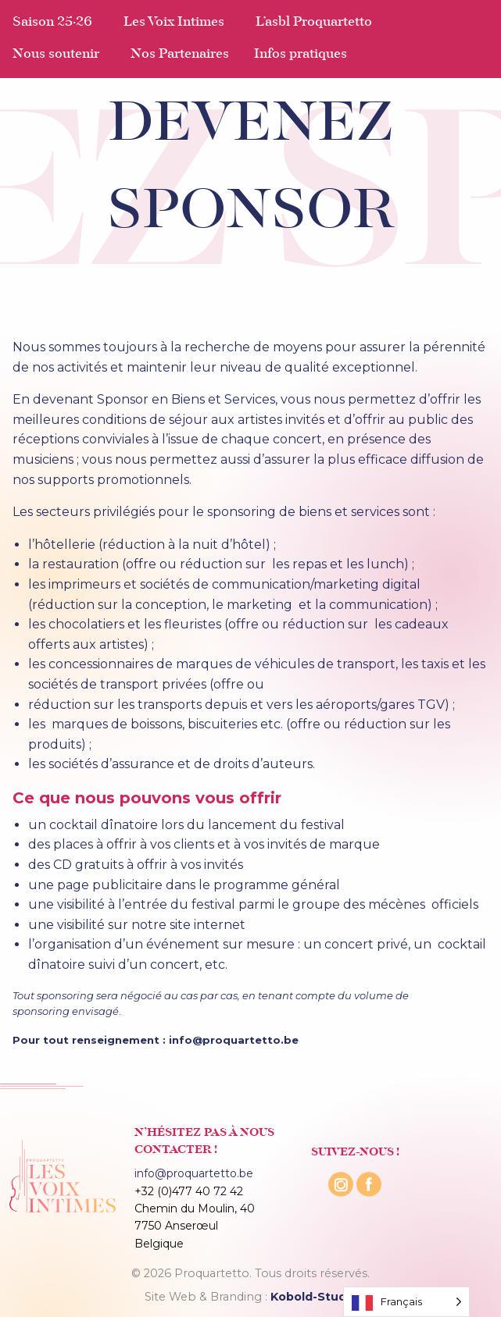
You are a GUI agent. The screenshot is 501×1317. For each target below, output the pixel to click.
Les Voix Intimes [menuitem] (173, 23)
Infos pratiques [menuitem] (300, 55)
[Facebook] (368, 1198)
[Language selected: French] (406, 1302)
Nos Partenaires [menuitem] (180, 55)
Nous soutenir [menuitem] (56, 55)
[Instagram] (342, 1198)
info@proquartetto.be (193, 1173)
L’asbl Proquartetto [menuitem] (314, 23)
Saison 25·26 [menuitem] (52, 23)
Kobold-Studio (313, 1297)
